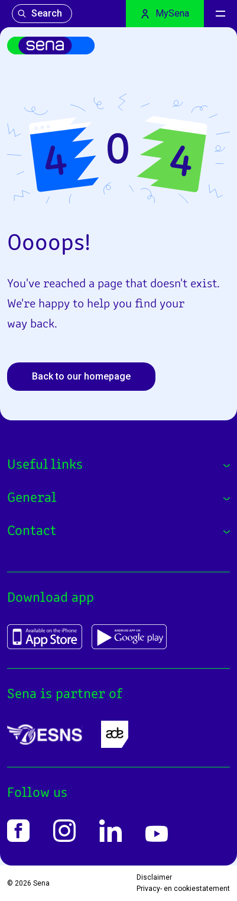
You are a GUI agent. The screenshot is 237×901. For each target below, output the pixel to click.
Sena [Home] (41, 883)
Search (39, 13)
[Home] (51, 45)
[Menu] (220, 13)
